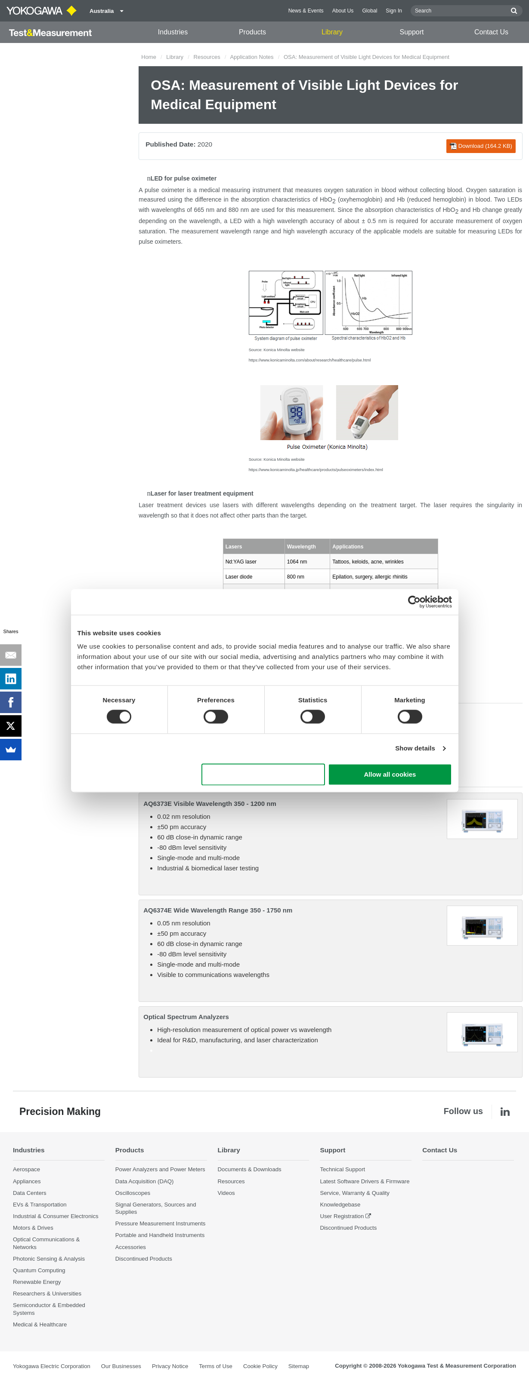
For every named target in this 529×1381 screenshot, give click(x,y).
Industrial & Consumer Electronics (56, 1216)
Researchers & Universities (47, 1293)
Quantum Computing (39, 1270)
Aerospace (26, 1169)
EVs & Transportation (40, 1204)
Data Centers (29, 1193)
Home (148, 57)
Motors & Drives (33, 1228)
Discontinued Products (143, 1258)
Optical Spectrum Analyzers (186, 1016)
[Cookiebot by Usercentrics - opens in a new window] (414, 601)
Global (369, 11)
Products (252, 32)
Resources (207, 57)
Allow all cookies (390, 774)
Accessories (130, 1247)
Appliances (27, 1181)
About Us (343, 11)
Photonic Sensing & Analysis (49, 1258)
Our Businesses (121, 1366)
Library (332, 32)
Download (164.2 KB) (481, 146)
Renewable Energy (37, 1282)
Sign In (394, 11)
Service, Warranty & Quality (354, 1193)
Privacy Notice (170, 1366)
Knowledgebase (340, 1204)
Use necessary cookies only (263, 774)
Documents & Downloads (250, 1169)
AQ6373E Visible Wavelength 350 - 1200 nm (209, 803)
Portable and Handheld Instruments (159, 1235)
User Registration (342, 1216)
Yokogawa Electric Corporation (51, 1366)
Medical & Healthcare (40, 1324)
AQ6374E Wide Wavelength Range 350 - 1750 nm (217, 910)
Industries (173, 32)
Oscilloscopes (132, 1193)
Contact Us (491, 32)
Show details (415, 748)
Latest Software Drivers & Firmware (364, 1181)
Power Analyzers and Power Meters (160, 1169)
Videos (226, 1193)
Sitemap (298, 1366)
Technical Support (342, 1169)
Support (411, 32)
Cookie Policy (260, 1366)
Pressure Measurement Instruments (160, 1223)
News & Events (306, 11)
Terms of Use (215, 1366)
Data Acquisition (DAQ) (144, 1181)
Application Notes (251, 57)
